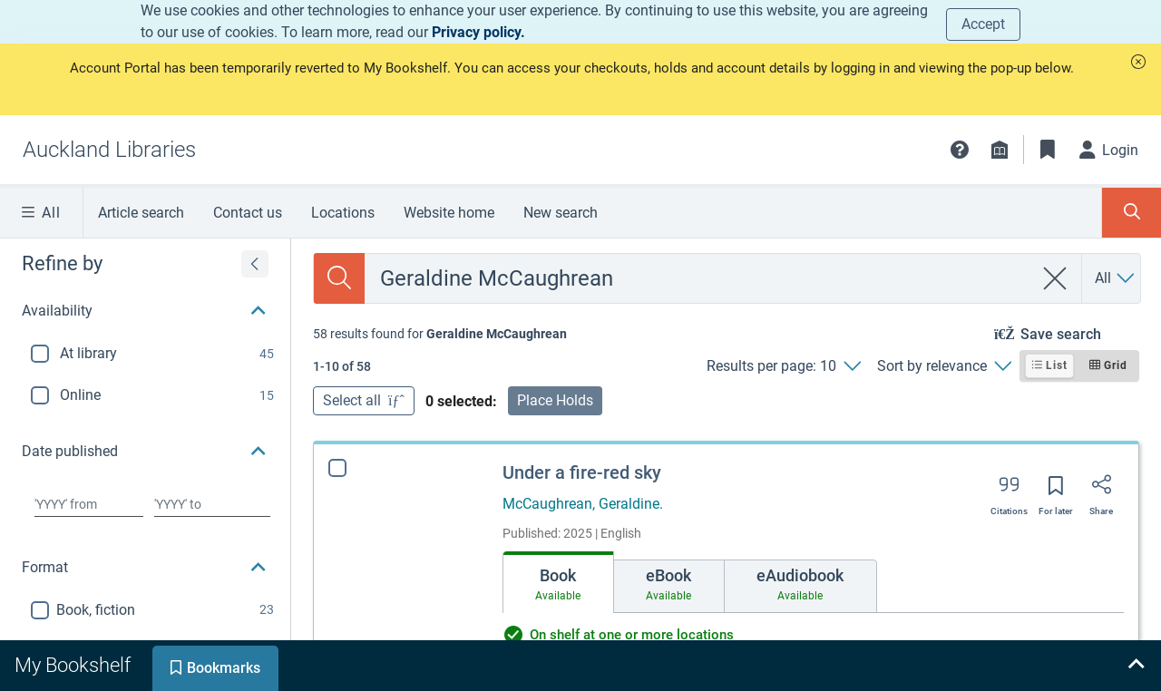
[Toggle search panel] (1131, 213)
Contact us (247, 212)
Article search (141, 212)
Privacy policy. (478, 32)
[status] (440, 334)
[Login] (1109, 149)
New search (560, 212)
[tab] (558, 582)
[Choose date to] (212, 504)
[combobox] (699, 278)
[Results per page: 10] (783, 366)
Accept (983, 24)
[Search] (339, 278)
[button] (1138, 62)
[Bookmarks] (1047, 149)
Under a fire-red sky (581, 472)
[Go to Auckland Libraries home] (109, 149)
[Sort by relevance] (944, 366)
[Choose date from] (88, 504)
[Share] (1101, 490)
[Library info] (999, 149)
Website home (449, 212)
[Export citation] (1009, 490)
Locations (343, 212)
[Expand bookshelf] (1135, 665)
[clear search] (1055, 278)
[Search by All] (1116, 278)
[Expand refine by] (254, 263)
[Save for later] (1055, 491)
